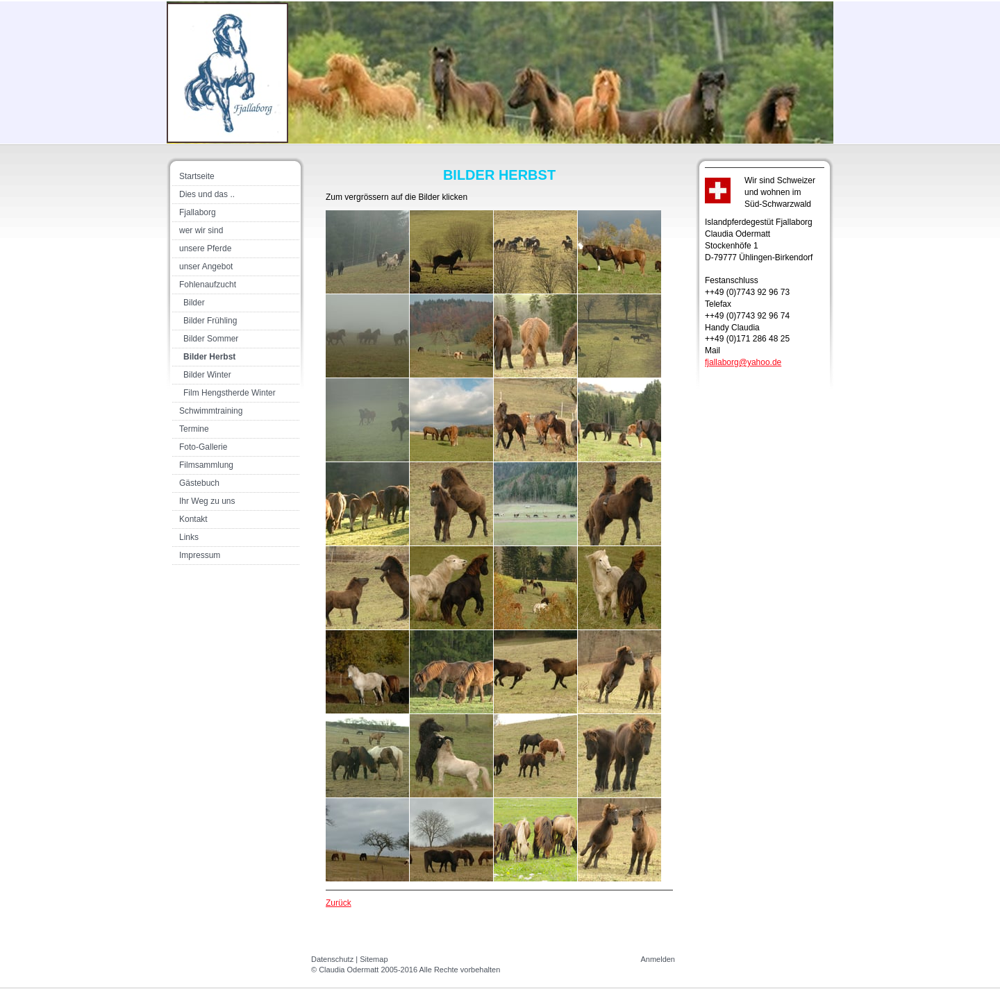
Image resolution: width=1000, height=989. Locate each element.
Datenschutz (332, 959)
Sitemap (374, 959)
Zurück (338, 903)
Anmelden (657, 959)
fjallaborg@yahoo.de (743, 362)
